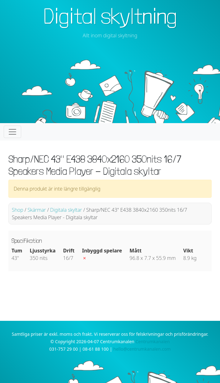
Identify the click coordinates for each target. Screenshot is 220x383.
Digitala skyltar (66, 209)
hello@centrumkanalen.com (142, 349)
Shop (17, 209)
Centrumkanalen (152, 341)
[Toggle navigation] (12, 132)
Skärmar (36, 209)
